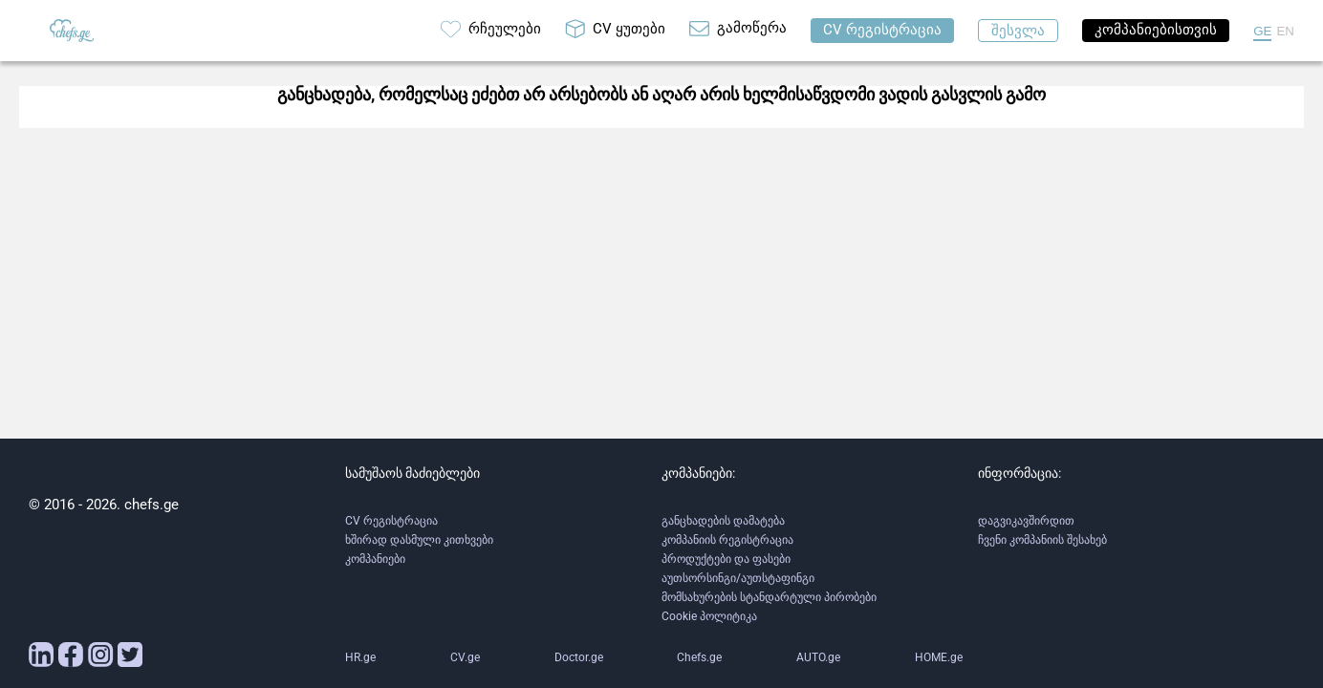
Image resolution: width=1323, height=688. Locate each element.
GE (1262, 31)
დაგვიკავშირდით (1026, 520)
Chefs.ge (699, 657)
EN (1285, 31)
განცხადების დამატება (723, 520)
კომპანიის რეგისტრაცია (727, 540)
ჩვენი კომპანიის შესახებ (1042, 540)
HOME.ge (939, 657)
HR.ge (360, 657)
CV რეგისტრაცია (391, 520)
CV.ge (465, 657)
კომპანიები (375, 559)
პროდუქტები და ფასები (726, 559)
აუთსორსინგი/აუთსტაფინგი (738, 578)
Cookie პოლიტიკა (709, 616)
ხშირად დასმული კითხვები (419, 540)
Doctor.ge (578, 657)
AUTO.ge (818, 657)
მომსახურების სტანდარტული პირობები (769, 597)
